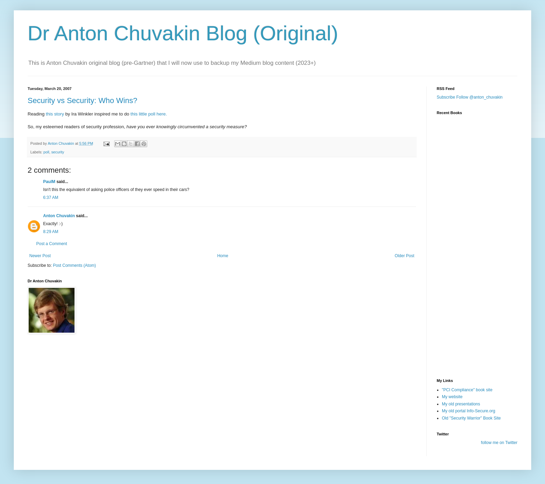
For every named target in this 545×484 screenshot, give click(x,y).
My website (452, 396)
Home (222, 255)
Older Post (404, 255)
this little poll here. (148, 114)
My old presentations (461, 404)
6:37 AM (50, 197)
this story (55, 114)
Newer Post (40, 255)
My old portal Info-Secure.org (468, 411)
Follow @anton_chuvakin (479, 97)
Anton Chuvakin (59, 215)
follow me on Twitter (499, 442)
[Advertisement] (471, 332)
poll (46, 152)
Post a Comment (51, 243)
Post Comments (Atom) (74, 265)
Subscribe (446, 97)
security (57, 152)
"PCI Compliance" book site (467, 389)
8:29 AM (50, 231)
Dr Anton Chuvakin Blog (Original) (183, 33)
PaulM (49, 181)
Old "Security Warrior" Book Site (471, 418)
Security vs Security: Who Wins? (82, 100)
